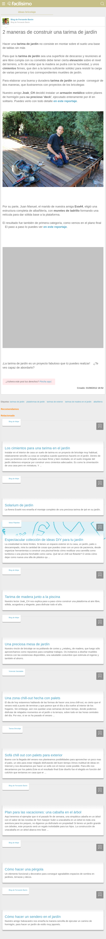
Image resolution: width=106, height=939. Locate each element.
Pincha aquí (45, 375)
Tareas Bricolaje (15, 723)
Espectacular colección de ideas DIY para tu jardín (44, 534)
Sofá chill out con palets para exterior (33, 749)
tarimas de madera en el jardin (78, 396)
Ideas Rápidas (14, 517)
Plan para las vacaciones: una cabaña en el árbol (43, 806)
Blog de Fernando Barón (22, 19)
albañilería (98, 396)
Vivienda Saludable (16, 665)
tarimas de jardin (17, 396)
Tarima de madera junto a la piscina (32, 591)
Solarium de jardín (19, 499)
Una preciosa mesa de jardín (27, 638)
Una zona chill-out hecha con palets (32, 692)
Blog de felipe (14, 416)
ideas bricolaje (27, 12)
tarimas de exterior (55, 396)
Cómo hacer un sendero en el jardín (33, 911)
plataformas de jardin (36, 396)
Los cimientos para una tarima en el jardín (37, 442)
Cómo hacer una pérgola (24, 864)
